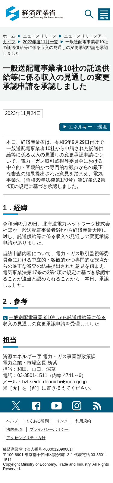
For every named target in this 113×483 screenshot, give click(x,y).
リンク (62, 421)
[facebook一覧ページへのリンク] (36, 405)
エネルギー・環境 (85, 126)
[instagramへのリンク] (76, 405)
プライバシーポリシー (49, 429)
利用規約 (83, 421)
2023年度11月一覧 (40, 41)
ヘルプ (12, 421)
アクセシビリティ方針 (26, 438)
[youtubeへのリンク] (56, 405)
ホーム (9, 36)
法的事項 (14, 429)
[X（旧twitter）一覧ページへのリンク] (16, 405)
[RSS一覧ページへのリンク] (97, 405)
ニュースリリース (40, 36)
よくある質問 (37, 421)
